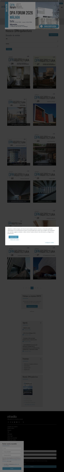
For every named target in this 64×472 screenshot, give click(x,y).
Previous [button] (8, 15)
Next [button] (55, 15)
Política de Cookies (14, 239)
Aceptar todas (13, 237)
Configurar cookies (49, 242)
